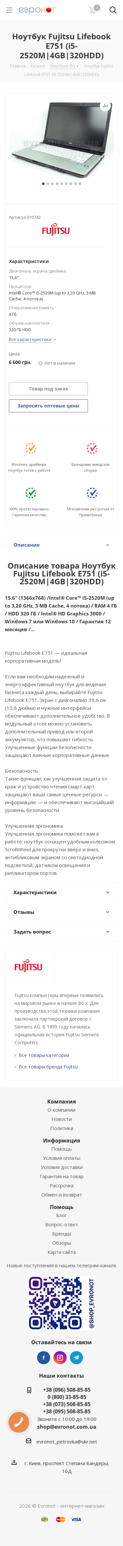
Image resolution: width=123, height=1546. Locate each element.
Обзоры (61, 1242)
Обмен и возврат (61, 1194)
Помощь (61, 1148)
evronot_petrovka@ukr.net (66, 1441)
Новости (61, 1119)
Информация (61, 1140)
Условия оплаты (61, 1158)
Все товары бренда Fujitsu (48, 1067)
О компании (61, 1109)
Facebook (43, 1357)
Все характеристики (30, 339)
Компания (61, 1101)
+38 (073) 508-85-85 (67, 1404)
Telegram (76, 1357)
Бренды (61, 1233)
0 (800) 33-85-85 (67, 1397)
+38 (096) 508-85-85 (67, 1389)
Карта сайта (62, 1252)
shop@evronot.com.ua (66, 1426)
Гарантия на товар (62, 1176)
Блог (61, 1215)
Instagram (60, 1357)
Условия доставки (62, 1167)
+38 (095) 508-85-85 (67, 1411)
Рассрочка (61, 1185)
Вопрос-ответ (61, 1224)
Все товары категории (44, 1055)
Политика (61, 1128)
